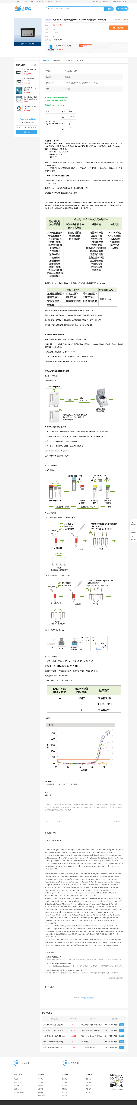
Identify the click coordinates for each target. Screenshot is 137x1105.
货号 (46, 33)
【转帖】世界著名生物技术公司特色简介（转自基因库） (65, 970)
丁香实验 (16, 1085)
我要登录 (95, 2)
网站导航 (40, 1092)
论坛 (32, 2)
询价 (122, 1025)
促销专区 (64, 1089)
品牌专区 (64, 1082)
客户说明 (88, 1085)
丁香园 (25, 2)
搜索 (108, 9)
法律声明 (40, 1089)
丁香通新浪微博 (19, 1092)
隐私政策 (64, 1095)
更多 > (36, 65)
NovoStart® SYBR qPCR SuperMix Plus (57, 1030)
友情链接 (40, 1085)
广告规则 (88, 1089)
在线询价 (118, 28)
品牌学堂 (64, 1085)
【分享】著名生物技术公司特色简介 (58, 964)
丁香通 (17, 2)
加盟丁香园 (41, 1095)
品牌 (46, 29)
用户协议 (64, 1092)
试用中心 (16, 1089)
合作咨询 (74, 1063)
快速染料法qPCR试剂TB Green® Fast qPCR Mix (60, 1036)
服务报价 (88, 1079)
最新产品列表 (18, 1082)
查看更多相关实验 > (116, 978)
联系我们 (40, 1082)
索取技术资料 (89, 998)
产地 (46, 36)
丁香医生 (49, 2)
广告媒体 (88, 1082)
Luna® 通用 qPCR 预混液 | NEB (55, 1042)
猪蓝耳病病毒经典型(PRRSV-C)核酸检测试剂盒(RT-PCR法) (64, 1047)
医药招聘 (40, 2)
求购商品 (64, 1079)
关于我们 (40, 1079)
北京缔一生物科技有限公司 (65, 46)
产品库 (16, 1079)
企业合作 (88, 1092)
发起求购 (26, 132)
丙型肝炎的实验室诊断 (53, 957)
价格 (46, 25)
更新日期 (48, 40)
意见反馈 (25, 1063)
